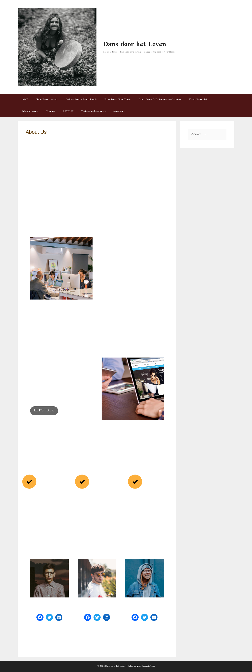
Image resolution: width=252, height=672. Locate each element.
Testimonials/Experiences (93, 111)
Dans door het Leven (134, 44)
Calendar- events (30, 111)
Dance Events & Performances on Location (160, 99)
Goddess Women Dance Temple (81, 99)
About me (50, 111)
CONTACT (68, 111)
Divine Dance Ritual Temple (118, 99)
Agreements (118, 111)
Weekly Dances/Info (198, 99)
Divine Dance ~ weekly (47, 99)
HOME (25, 99)
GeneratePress (148, 666)
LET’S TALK (44, 411)
